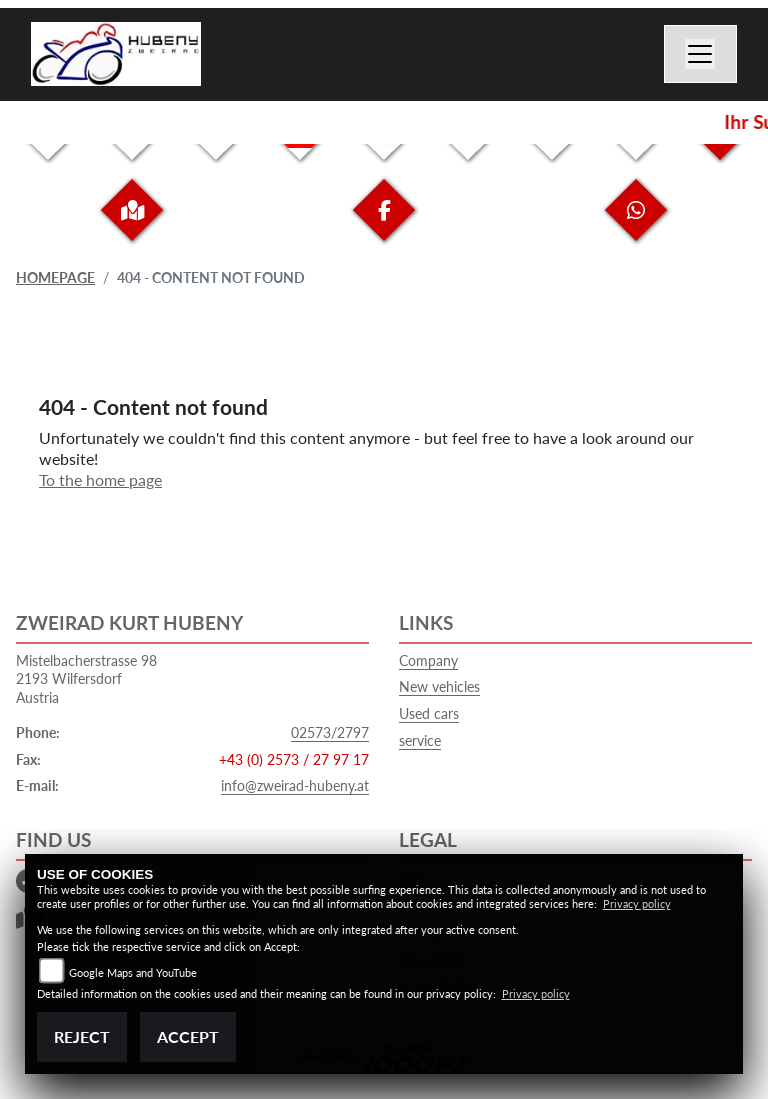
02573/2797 (330, 732)
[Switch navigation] (701, 54)
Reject (82, 1036)
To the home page (100, 479)
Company (428, 660)
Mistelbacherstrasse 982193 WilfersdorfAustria (86, 679)
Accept (188, 1036)
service (420, 740)
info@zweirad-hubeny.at (295, 785)
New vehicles (439, 686)
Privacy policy (637, 903)
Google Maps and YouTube (133, 972)
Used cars (429, 713)
